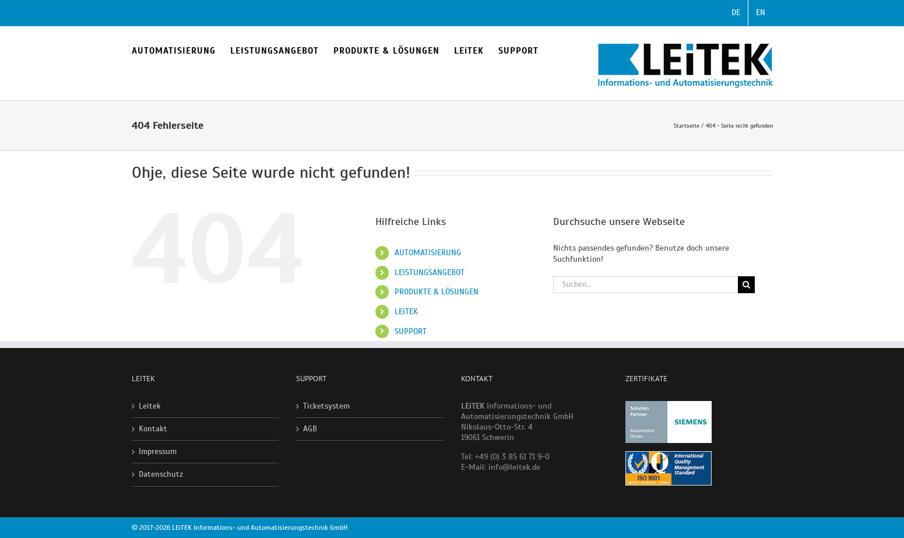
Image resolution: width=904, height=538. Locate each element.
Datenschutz (161, 474)
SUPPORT (411, 331)
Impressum (158, 451)
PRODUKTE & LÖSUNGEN (437, 292)
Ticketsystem (326, 406)
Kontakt (153, 429)
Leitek (150, 406)
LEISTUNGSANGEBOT (430, 272)
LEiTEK (406, 312)
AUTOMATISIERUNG (428, 253)
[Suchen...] (645, 284)
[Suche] (746, 284)
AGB (310, 429)
